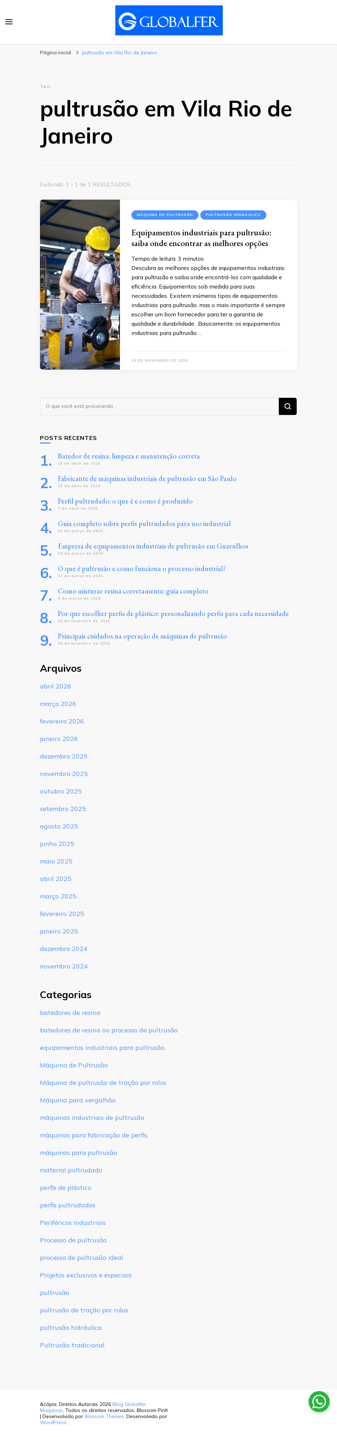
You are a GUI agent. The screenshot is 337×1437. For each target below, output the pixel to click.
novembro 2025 (64, 774)
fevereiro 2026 (62, 721)
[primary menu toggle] (8, 21)
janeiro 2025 (59, 931)
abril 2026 (55, 686)
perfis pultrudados (67, 1205)
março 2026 (58, 704)
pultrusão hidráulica (233, 214)
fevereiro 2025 (62, 914)
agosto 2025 (59, 826)
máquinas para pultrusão (78, 1152)
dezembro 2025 (63, 756)
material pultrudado (71, 1170)
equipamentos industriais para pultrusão (102, 1047)
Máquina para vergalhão (78, 1100)
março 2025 (58, 896)
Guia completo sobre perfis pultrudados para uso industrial (144, 523)
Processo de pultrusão (73, 1240)
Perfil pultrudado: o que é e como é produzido (125, 501)
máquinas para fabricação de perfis (93, 1135)
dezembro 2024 (63, 949)
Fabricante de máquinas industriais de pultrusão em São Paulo (147, 478)
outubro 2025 (61, 791)
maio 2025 (56, 861)
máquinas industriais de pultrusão (92, 1117)
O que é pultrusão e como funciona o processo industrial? (142, 568)
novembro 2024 (64, 966)
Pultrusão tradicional (72, 1345)
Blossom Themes (104, 1416)
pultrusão (54, 1292)
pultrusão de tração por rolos (84, 1310)
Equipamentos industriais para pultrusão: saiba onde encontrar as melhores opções (201, 238)
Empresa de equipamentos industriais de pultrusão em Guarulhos (153, 546)
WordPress (53, 1422)
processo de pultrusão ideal (81, 1257)
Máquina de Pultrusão (165, 214)
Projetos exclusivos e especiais (86, 1275)
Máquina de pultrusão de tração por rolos (103, 1082)
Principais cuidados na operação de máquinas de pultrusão (142, 636)
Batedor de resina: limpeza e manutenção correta (129, 456)
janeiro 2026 (59, 739)
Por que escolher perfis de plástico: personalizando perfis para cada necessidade (173, 613)
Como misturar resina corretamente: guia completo (133, 591)
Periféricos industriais (73, 1222)
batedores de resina (70, 1012)
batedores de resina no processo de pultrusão (109, 1030)
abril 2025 (55, 879)
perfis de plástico (65, 1187)
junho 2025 (57, 844)
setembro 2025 (63, 809)
